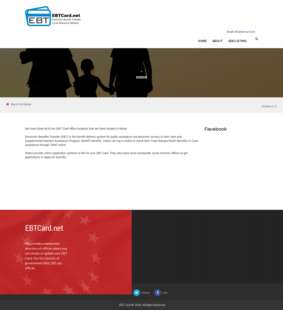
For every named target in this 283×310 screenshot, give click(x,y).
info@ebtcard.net (244, 31)
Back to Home (18, 104)
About (217, 41)
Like (161, 292)
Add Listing (237, 41)
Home (202, 41)
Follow (141, 292)
